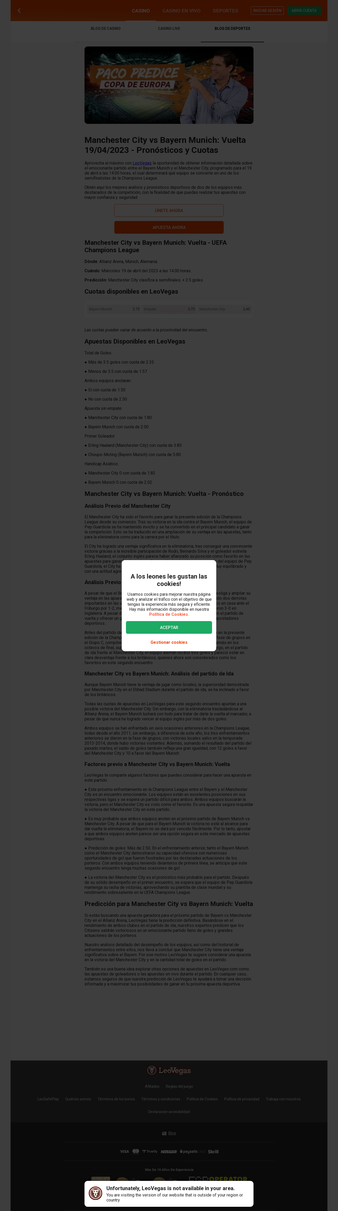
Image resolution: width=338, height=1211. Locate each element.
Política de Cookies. (169, 614)
